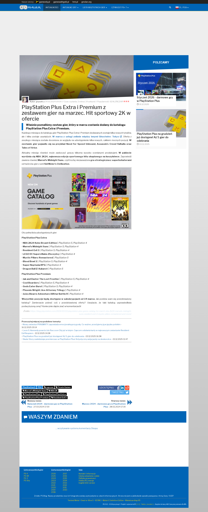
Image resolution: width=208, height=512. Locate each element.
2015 (65, 478)
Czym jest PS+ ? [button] (120, 7)
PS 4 (26, 474)
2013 (65, 483)
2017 (65, 474)
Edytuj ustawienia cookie (89, 476)
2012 (65, 485)
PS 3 (26, 478)
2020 (53, 487)
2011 (65, 487)
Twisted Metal (73, 500)
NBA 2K (53, 391)
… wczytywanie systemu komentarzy (76, 428)
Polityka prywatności (87, 478)
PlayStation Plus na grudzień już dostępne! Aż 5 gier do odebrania (53, 336)
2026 (53, 474)
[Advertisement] (104, 34)
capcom (48, 387)
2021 (53, 485)
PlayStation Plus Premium (36, 398)
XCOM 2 (98, 500)
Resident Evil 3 (59, 398)
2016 (65, 476)
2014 (65, 481)
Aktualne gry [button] (70, 7)
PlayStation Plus (31, 394)
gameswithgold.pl (61, 2)
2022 (53, 483)
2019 (53, 490)
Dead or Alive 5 (87, 500)
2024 (53, 478)
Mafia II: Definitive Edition (113, 500)
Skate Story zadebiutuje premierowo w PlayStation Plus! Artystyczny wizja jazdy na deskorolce (67, 339)
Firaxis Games (63, 387)
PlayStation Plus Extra (54, 394)
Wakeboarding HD (132, 500)
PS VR (26, 476)
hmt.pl (75, 2)
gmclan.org (86, 2)
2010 (65, 490)
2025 (53, 476)
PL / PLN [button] (181, 7)
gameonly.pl (43, 2)
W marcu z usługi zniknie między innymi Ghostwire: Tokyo (87, 136)
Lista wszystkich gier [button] (95, 7)
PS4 (40, 387)
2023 (53, 481)
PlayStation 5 (29, 387)
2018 (53, 492)
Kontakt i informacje (87, 474)
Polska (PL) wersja (86, 481)
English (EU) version (87, 483)
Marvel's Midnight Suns (34, 391)
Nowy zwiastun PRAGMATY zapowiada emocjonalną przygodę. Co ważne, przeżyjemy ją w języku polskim (71, 324)
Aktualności (51, 7)
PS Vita (27, 481)
